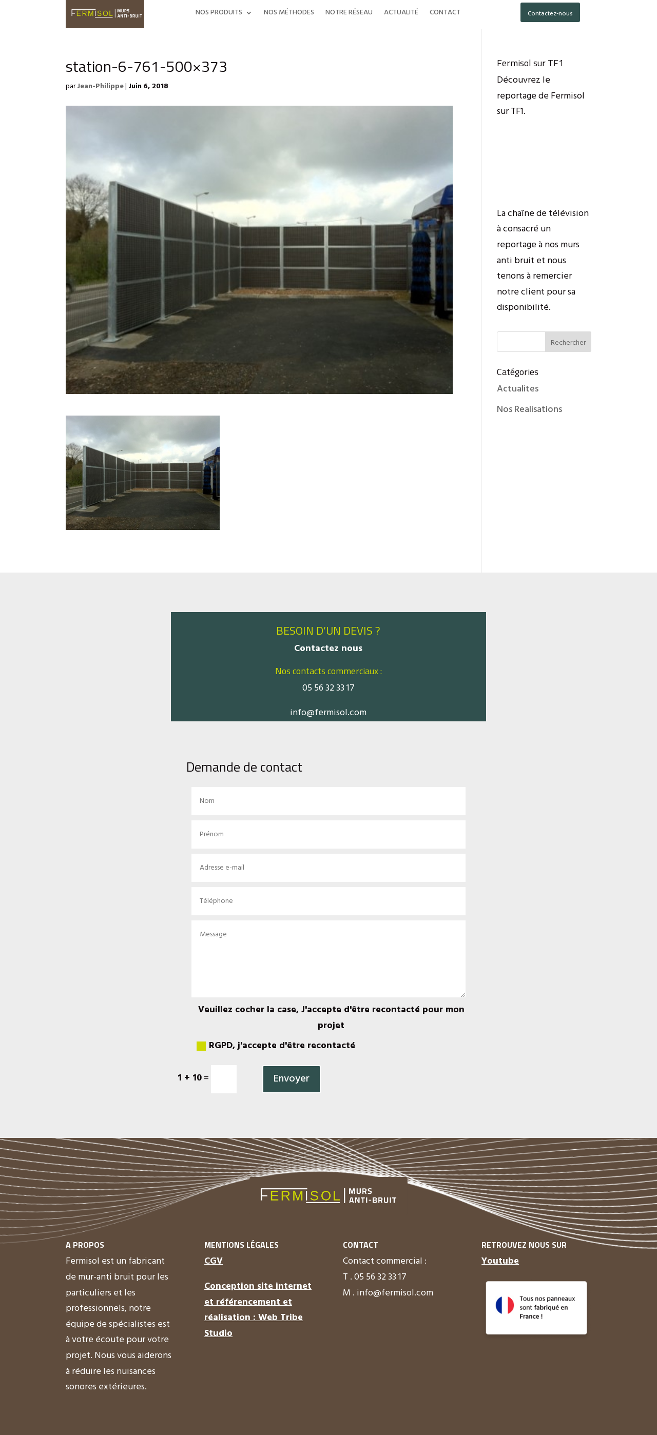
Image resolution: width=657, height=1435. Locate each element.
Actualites (517, 389)
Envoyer (292, 1079)
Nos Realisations (529, 409)
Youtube (500, 1261)
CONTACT (445, 13)
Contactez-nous (550, 14)
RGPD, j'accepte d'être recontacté (276, 1045)
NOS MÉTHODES (289, 13)
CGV (213, 1261)
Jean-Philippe (100, 86)
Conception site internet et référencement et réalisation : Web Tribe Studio (258, 1310)
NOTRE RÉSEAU (349, 13)
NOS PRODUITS (219, 13)
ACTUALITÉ (401, 13)
